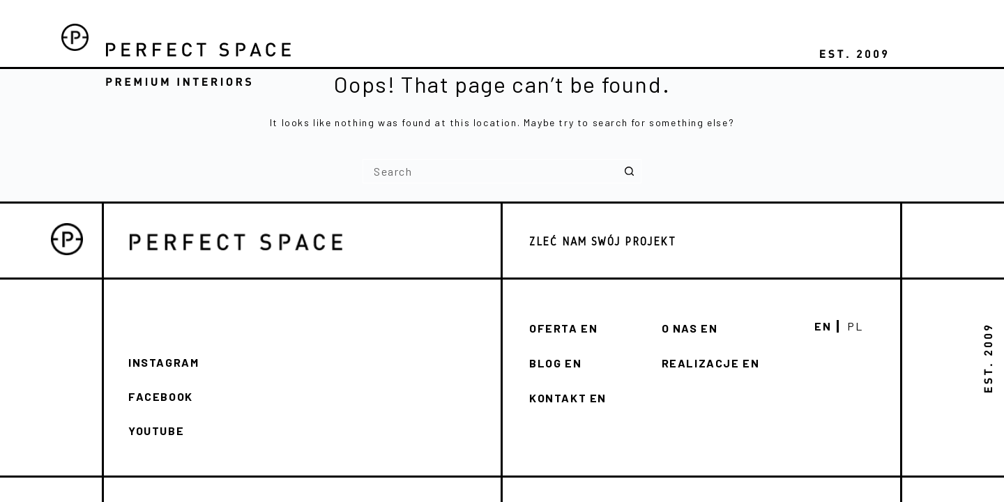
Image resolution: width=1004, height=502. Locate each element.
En (822, 326)
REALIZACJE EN (711, 363)
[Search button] (629, 171)
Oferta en (563, 328)
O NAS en (690, 328)
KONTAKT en (568, 397)
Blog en (555, 363)
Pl (854, 326)
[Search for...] (490, 171)
